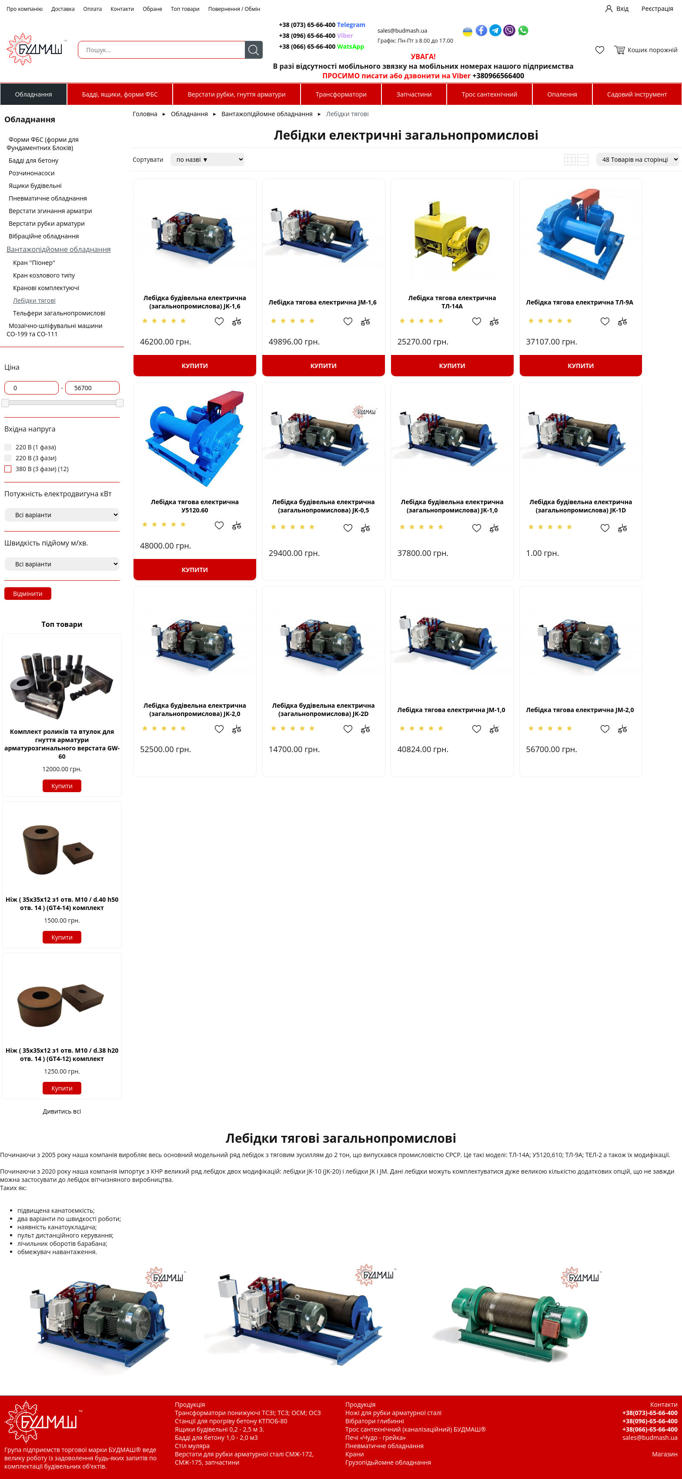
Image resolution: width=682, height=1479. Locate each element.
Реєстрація (657, 8)
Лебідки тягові (34, 300)
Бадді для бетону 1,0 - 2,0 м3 (216, 1437)
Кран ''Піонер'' (34, 262)
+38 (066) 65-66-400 (317, 46)
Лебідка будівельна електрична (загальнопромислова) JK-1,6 (185, 306)
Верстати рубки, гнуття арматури (237, 94)
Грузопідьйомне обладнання (388, 1462)
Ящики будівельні (35, 185)
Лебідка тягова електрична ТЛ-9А (517, 306)
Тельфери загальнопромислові (59, 313)
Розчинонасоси (32, 173)
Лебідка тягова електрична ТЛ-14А (406, 306)
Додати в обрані (205, 325)
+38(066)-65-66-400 (650, 1429)
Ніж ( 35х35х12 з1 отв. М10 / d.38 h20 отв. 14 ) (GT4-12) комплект (62, 1054)
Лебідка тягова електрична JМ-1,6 (296, 306)
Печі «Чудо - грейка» (375, 1437)
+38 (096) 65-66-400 (311, 35)
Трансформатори (341, 94)
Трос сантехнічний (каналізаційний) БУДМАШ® (415, 1429)
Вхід (622, 8)
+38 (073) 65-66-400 (317, 24)
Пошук (248, 50)
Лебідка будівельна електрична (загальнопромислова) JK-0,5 (185, 514)
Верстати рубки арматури (47, 223)
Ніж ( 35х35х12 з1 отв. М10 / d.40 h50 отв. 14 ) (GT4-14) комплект (62, 903)
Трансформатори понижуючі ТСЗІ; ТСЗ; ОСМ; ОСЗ (248, 1413)
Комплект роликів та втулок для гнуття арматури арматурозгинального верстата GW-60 (62, 743)
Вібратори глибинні (374, 1421)
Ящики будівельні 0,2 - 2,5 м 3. (219, 1429)
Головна (145, 114)
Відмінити (28, 593)
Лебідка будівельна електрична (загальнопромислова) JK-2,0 (516, 514)
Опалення (562, 94)
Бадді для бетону (33, 160)
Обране (152, 9)
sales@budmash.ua (399, 30)
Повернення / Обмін (234, 9)
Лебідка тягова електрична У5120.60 (627, 306)
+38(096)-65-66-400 (650, 1421)
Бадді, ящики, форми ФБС (120, 94)
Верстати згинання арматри (50, 211)
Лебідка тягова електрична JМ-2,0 (296, 714)
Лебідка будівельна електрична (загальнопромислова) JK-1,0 (296, 514)
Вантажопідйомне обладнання (59, 249)
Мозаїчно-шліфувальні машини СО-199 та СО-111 (55, 329)
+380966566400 (493, 75)
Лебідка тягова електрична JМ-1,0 (186, 714)
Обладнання (33, 94)
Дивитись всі (62, 1111)
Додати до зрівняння (222, 325)
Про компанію (25, 9)
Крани (354, 1454)
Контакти (122, 9)
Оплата (93, 9)
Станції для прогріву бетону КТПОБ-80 (231, 1421)
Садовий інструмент (637, 94)
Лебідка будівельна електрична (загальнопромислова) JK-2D (627, 514)
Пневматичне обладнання (48, 198)
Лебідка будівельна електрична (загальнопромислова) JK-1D (406, 514)
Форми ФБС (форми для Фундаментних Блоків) (43, 143)
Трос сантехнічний (490, 94)
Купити (62, 786)
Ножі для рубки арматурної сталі (393, 1413)
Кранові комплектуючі (46, 288)
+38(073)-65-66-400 (650, 1413)
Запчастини (414, 94)
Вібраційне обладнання (44, 236)
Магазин (665, 1454)
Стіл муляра (192, 1446)
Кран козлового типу (44, 275)
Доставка (62, 9)
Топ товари (185, 9)
